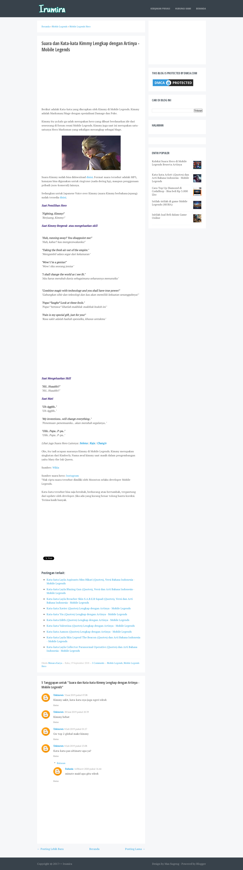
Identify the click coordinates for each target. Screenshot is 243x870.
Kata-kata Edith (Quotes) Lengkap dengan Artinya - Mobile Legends (88, 620)
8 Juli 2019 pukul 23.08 (75, 745)
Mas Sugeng (172, 864)
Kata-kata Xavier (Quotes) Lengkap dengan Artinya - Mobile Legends (89, 608)
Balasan (61, 763)
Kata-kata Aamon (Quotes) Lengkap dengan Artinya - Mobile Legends (89, 631)
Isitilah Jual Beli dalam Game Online (169, 216)
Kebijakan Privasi (160, 8)
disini (89, 177)
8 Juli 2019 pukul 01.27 (75, 729)
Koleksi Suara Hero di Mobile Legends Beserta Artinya (169, 162)
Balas (56, 705)
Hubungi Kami (183, 8)
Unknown (58, 695)
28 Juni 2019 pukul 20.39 (76, 711)
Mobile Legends (115, 663)
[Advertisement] (91, 79)
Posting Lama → (135, 849)
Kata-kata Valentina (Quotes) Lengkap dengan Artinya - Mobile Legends (91, 626)
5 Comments (98, 663)
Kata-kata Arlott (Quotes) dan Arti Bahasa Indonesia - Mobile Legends (170, 178)
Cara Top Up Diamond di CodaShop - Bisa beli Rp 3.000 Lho (170, 191)
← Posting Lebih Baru (50, 849)
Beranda (201, 8)
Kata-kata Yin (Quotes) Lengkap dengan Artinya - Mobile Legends (87, 614)
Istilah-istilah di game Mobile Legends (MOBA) (169, 202)
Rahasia (69, 768)
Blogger (201, 864)
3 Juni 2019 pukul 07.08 (75, 695)
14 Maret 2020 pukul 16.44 (87, 768)
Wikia (55, 467)
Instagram (72, 475)
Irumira (67, 864)
